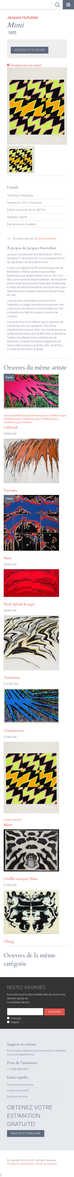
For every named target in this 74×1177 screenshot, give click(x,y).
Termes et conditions (46, 1163)
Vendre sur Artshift (18, 1090)
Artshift (9, 4)
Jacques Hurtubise (45, 238)
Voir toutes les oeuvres (20, 1084)
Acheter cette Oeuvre (29, 50)
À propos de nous (17, 1096)
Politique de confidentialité (20, 1163)
